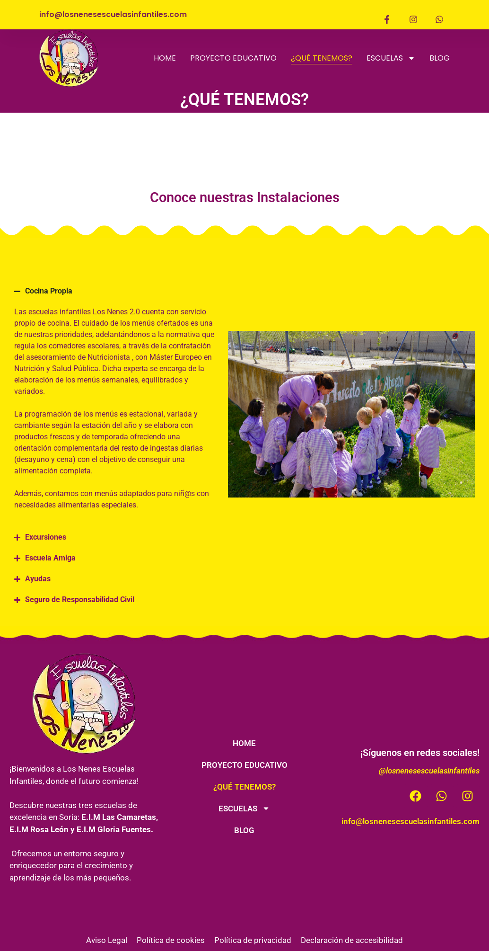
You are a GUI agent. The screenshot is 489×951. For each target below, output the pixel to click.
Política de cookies (171, 940)
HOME (165, 58)
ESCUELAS (391, 58)
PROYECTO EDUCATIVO (233, 58)
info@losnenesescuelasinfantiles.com (410, 821)
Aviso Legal (106, 940)
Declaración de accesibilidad (352, 940)
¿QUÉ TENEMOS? (321, 58)
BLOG (439, 58)
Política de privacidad (252, 940)
